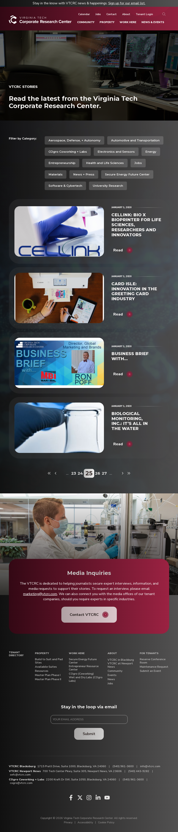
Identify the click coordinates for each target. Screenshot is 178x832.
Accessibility (85, 822)
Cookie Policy (106, 822)
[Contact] (111, 14)
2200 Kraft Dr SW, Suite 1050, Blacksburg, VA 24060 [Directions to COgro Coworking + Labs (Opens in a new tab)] (81, 779)
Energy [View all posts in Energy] (150, 151)
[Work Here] (128, 22)
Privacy (68, 822)
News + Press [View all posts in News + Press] (83, 174)
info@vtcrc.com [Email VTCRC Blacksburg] (150, 766)
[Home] (40, 21)
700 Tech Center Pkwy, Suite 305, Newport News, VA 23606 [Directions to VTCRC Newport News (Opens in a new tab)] (82, 771)
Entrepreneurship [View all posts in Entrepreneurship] (61, 163)
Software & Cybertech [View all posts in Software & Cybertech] (65, 185)
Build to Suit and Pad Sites (49, 661)
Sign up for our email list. (126, 3)
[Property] (107, 22)
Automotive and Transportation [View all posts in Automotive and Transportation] (135, 140)
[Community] (85, 22)
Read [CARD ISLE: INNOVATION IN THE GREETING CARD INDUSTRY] (118, 314)
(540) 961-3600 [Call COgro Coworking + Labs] (133, 779)
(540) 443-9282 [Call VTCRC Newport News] (138, 771)
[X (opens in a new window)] (79, 797)
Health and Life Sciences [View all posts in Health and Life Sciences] (105, 163)
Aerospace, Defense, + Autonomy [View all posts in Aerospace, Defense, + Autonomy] (74, 140)
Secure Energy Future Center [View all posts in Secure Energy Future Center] (127, 174)
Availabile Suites (46, 667)
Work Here (77, 653)
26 (97, 473)
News (111, 679)
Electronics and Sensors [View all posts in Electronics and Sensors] (116, 151)
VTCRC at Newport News (120, 665)
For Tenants (149, 653)
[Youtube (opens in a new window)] (107, 797)
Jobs (110, 683)
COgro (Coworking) (81, 673)
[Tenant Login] (144, 14)
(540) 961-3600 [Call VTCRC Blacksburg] (123, 766)
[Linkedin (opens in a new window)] (98, 797)
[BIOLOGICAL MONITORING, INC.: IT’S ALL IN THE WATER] (59, 428)
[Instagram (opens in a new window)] (89, 797)
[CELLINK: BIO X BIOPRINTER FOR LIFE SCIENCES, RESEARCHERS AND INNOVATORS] (59, 231)
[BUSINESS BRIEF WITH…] (59, 363)
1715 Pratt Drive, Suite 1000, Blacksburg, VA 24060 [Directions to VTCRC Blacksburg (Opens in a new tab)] (71, 766)
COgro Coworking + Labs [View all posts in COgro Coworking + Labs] (67, 151)
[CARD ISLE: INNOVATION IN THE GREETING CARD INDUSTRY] (59, 298)
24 (80, 473)
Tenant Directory (16, 654)
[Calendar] (84, 14)
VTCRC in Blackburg (121, 660)
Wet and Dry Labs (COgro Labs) (85, 679)
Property (42, 653)
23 (73, 473)
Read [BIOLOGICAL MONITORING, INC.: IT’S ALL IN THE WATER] (118, 444)
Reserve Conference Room (152, 661)
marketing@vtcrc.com (40, 594)
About (112, 653)
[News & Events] (153, 22)
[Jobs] (98, 14)
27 (104, 473)
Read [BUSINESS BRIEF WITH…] (118, 374)
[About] (126, 14)
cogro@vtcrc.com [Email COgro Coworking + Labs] (21, 783)
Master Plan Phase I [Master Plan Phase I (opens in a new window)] (47, 675)
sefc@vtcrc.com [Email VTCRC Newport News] (20, 775)
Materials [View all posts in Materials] (55, 174)
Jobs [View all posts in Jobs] (138, 163)
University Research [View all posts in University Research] (108, 185)
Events (112, 675)
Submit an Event (150, 671)
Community (115, 671)
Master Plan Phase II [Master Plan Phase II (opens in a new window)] (48, 679)
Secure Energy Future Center (83, 661)
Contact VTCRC (84, 614)
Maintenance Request (154, 667)
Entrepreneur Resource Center (84, 668)
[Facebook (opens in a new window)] (70, 797)
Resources (41, 671)
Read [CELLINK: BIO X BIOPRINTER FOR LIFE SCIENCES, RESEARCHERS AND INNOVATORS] (118, 250)
